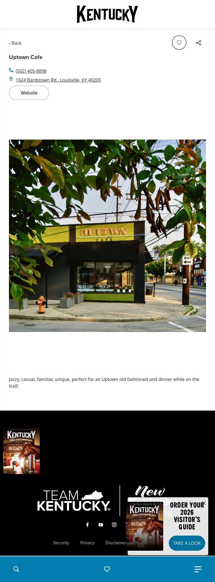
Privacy (87, 543)
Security (61, 543)
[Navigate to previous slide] (16, 236)
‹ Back (15, 43)
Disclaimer (116, 543)
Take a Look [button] (187, 543)
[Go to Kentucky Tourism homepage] (107, 14)
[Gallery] (107, 236)
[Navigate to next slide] (199, 236)
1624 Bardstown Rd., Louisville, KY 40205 (58, 80)
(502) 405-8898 (31, 71)
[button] (16, 569)
